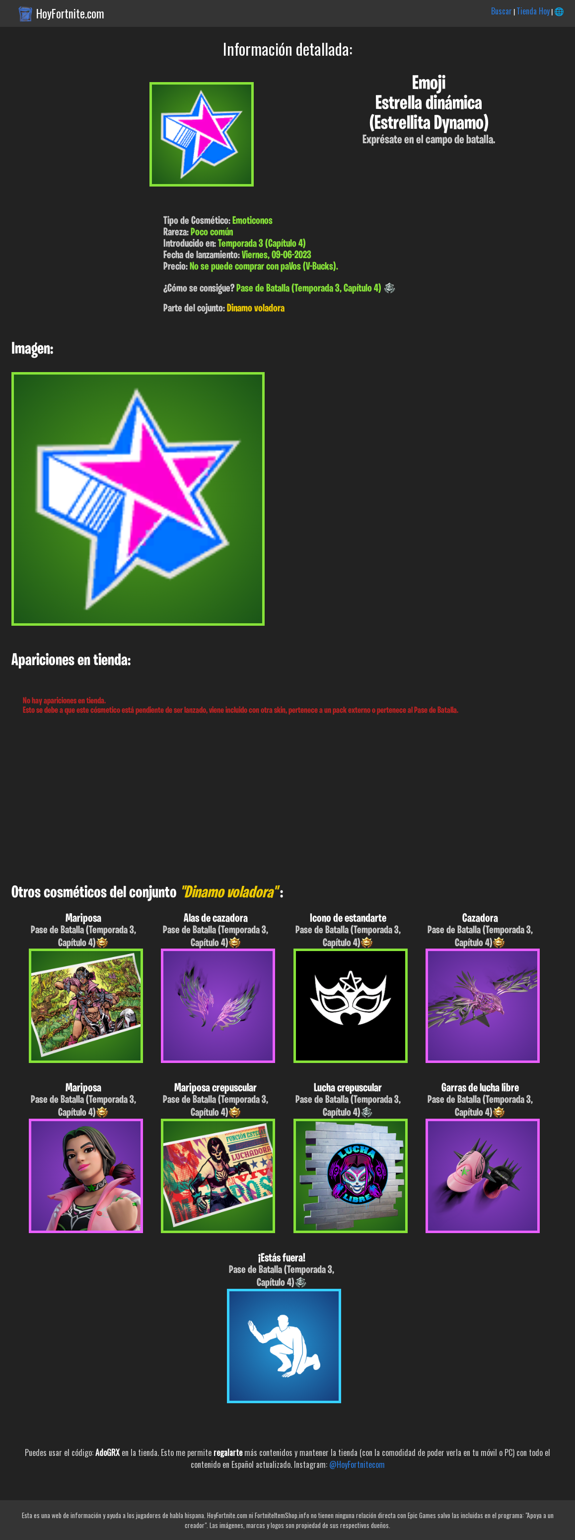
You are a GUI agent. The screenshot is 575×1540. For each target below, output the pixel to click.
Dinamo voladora (256, 308)
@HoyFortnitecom (357, 1464)
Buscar (501, 11)
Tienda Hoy (533, 11)
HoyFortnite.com (70, 13)
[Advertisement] (287, 799)
